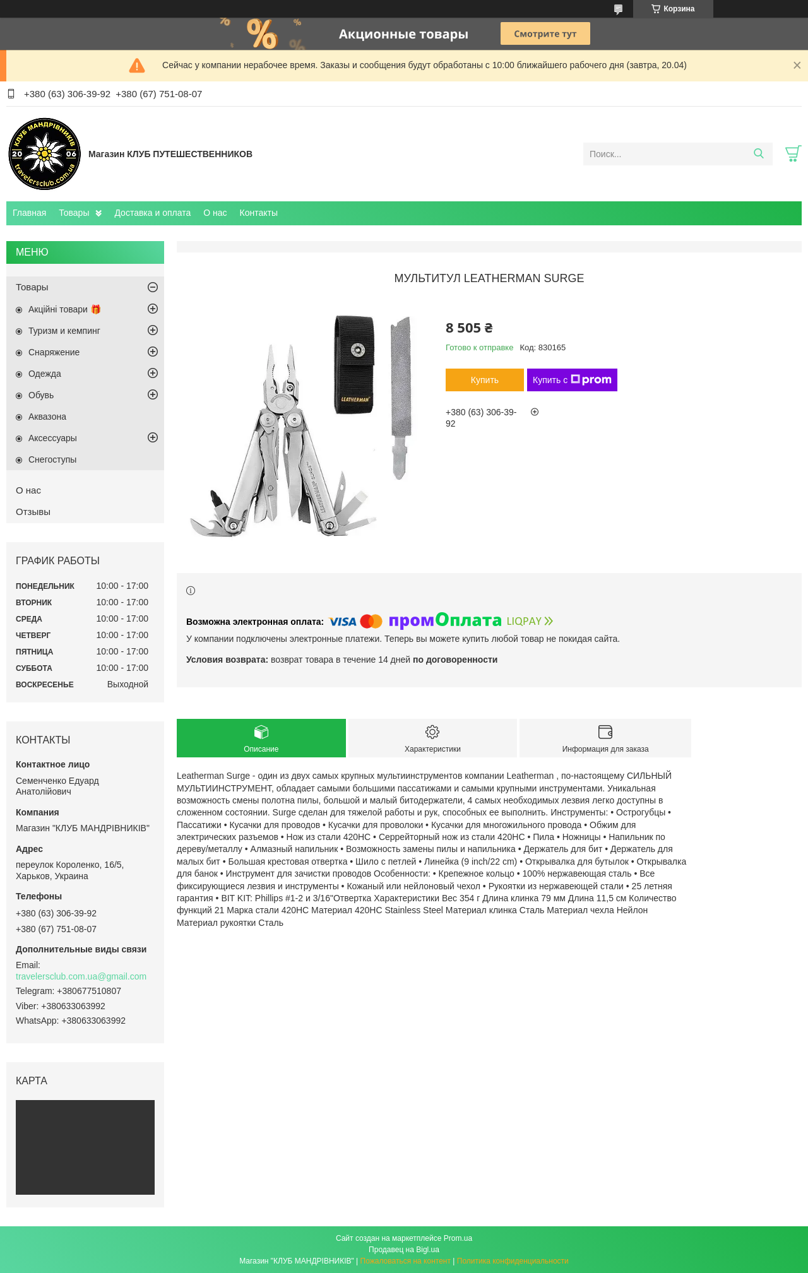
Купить (485, 380)
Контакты (259, 213)
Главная (29, 213)
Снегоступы (52, 459)
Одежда (44, 374)
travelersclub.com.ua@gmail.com (81, 976)
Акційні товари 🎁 (64, 309)
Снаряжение (54, 352)
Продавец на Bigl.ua (404, 1249)
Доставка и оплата (152, 213)
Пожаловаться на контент (405, 1261)
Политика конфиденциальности (513, 1261)
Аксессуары (52, 438)
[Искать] (758, 154)
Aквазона (47, 417)
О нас (215, 213)
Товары (74, 213)
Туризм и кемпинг (64, 331)
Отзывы (33, 511)
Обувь (41, 395)
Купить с (572, 380)
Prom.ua (458, 1238)
